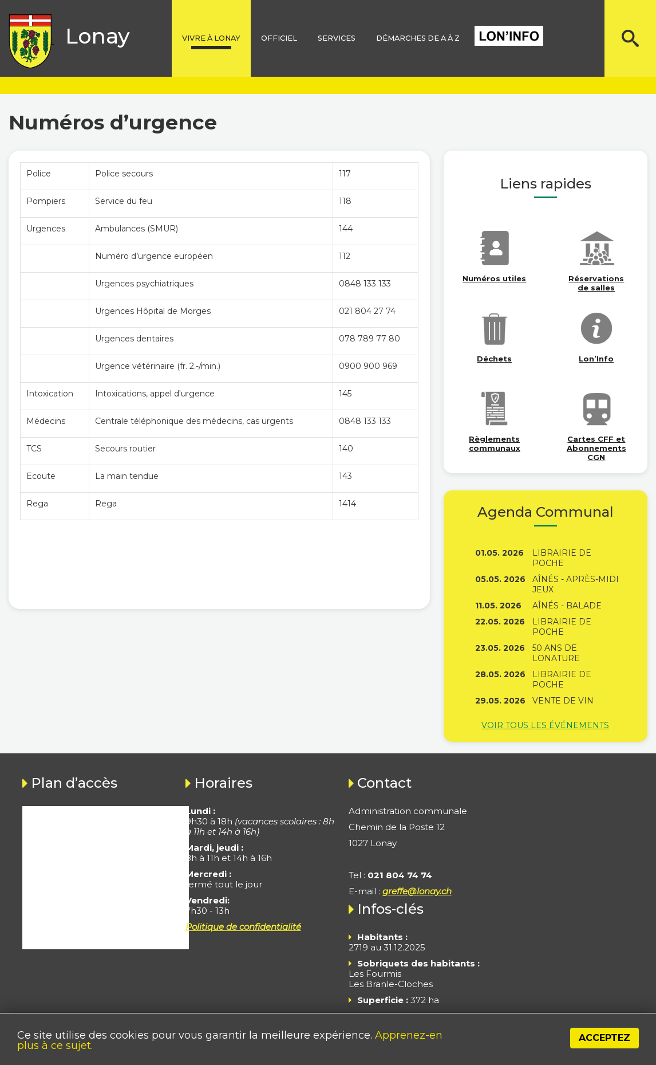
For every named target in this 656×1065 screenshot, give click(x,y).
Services (336, 38)
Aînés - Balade (567, 605)
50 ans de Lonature (556, 653)
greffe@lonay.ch (417, 891)
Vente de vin (563, 700)
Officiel (279, 38)
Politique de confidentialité (243, 926)
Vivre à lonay (211, 38)
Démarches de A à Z (418, 38)
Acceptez (604, 1037)
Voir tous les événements (545, 725)
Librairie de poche (561, 558)
